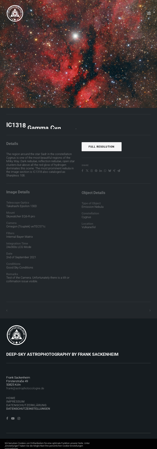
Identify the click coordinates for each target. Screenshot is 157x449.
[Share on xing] (114, 181)
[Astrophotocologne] (15, 13)
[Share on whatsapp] (105, 181)
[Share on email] (119, 181)
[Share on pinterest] (96, 181)
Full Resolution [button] (102, 157)
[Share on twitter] (87, 181)
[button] (149, 13)
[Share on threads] (91, 181)
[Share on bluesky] (110, 181)
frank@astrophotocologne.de (25, 388)
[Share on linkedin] (100, 181)
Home (10, 398)
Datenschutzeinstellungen (28, 408)
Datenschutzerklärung (26, 405)
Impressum (15, 401)
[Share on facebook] (82, 181)
